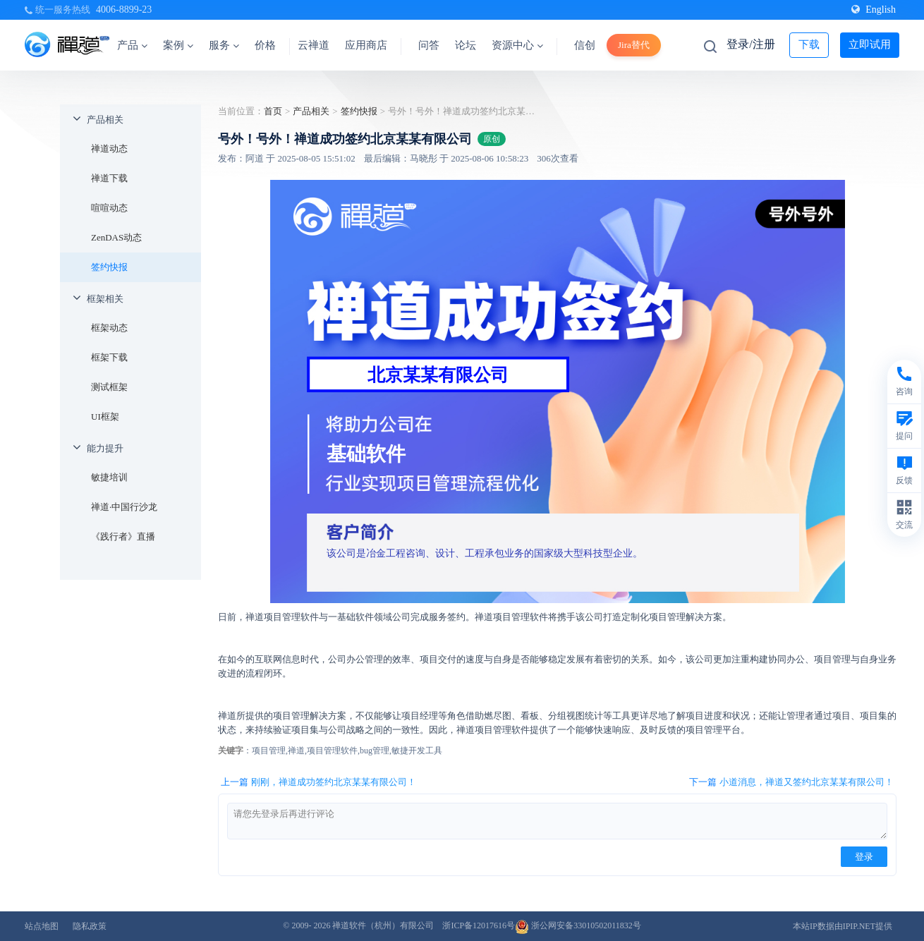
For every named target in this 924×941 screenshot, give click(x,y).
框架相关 (105, 298)
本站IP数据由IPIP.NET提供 (842, 926)
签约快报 (109, 267)
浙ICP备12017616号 (478, 925)
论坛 (465, 45)
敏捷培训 (109, 477)
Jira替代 (634, 45)
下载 (809, 44)
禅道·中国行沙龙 (124, 507)
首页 (273, 111)
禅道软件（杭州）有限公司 (383, 925)
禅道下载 (109, 178)
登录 (864, 856)
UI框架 (105, 416)
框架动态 (109, 327)
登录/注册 (750, 44)
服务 (224, 45)
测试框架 (109, 387)
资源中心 (517, 45)
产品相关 (105, 119)
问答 (428, 45)
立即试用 (870, 44)
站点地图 (42, 926)
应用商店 (366, 45)
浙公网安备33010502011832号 (578, 925)
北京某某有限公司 (438, 374)
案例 (178, 45)
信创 (584, 45)
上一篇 (318, 782)
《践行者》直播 (123, 536)
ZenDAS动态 (116, 237)
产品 (132, 45)
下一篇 (791, 782)
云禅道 (313, 45)
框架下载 (109, 357)
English (873, 9)
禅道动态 (109, 148)
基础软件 (366, 454)
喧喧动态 (109, 207)
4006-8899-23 (124, 9)
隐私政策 (90, 926)
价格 (265, 45)
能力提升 (105, 448)
